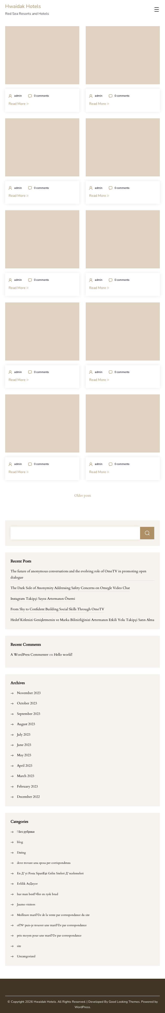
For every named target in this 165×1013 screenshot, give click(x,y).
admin (18, 96)
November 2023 (29, 693)
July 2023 (23, 734)
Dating (21, 853)
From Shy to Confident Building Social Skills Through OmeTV (57, 609)
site (19, 946)
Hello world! (63, 654)
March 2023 (25, 776)
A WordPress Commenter (29, 654)
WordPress (82, 1007)
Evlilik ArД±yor (27, 884)
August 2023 (26, 724)
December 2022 (28, 796)
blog (20, 842)
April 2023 (24, 765)
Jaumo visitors (26, 904)
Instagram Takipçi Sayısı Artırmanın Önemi (43, 598)
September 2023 (28, 713)
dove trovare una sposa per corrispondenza (43, 863)
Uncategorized (26, 956)
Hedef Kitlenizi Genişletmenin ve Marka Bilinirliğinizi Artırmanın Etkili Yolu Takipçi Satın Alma (82, 620)
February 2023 (27, 786)
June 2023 (24, 744)
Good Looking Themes (124, 1002)
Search (147, 533)
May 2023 (24, 755)
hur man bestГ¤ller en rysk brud (37, 894)
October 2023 (27, 703)
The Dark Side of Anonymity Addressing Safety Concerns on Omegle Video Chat (70, 588)
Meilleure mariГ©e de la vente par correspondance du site (53, 915)
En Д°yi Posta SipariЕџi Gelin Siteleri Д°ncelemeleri (50, 873)
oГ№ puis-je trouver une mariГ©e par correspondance (52, 925)
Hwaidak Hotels (23, 6)
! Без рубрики (26, 832)
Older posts (82, 495)
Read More (19, 103)
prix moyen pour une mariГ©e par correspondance (49, 935)
